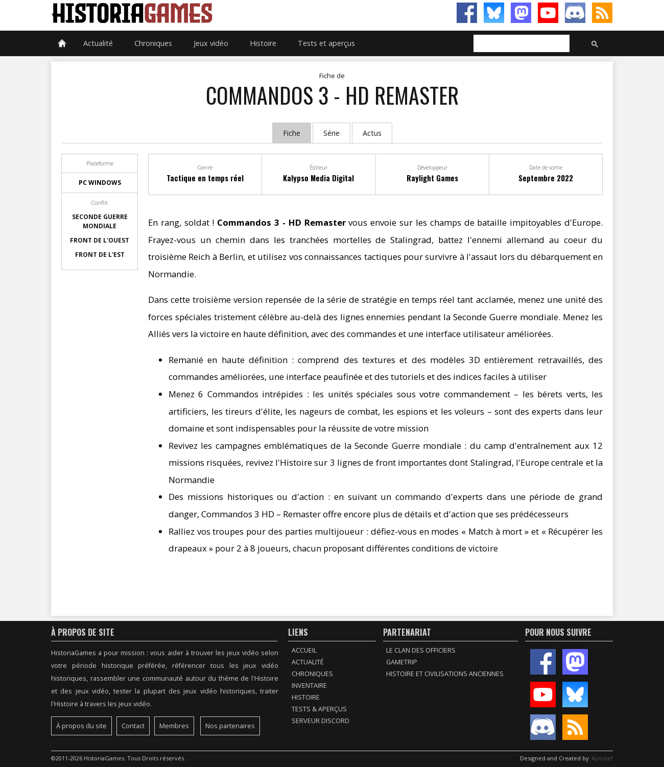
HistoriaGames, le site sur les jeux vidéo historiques (191, 13)
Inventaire (309, 685)
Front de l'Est (100, 254)
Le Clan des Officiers (421, 650)
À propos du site (81, 726)
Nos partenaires (230, 726)
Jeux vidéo (211, 43)
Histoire (263, 43)
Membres (174, 726)
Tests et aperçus (326, 43)
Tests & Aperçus (319, 709)
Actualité (98, 43)
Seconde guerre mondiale (100, 221)
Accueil (304, 650)
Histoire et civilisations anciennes (445, 673)
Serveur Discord (320, 720)
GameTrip (401, 662)
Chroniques (153, 43)
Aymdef (602, 758)
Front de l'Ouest (99, 240)
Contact (133, 726)
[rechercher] (520, 44)
